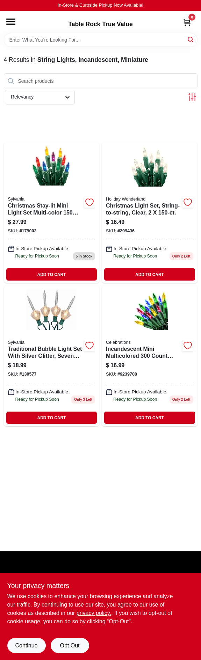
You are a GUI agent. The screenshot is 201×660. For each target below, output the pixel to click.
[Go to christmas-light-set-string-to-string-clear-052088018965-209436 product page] (150, 212)
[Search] (191, 39)
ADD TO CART (51, 274)
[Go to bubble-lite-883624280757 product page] (52, 355)
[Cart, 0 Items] (187, 22)
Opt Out (69, 645)
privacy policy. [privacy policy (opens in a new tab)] (94, 613)
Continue (26, 645)
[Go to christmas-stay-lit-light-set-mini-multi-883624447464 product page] (52, 212)
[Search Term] (101, 40)
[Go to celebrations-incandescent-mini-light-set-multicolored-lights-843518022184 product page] (150, 355)
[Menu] (10, 21)
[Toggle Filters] (192, 97)
